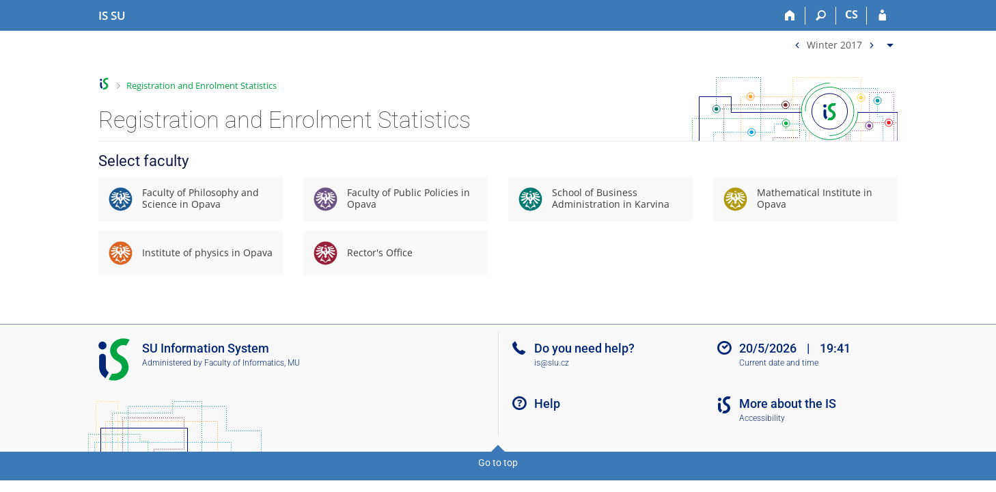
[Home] (790, 16)
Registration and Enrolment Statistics (201, 85)
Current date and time (778, 363)
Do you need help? (584, 348)
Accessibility (762, 418)
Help (547, 403)
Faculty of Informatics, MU (252, 363)
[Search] (820, 16)
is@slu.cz (551, 363)
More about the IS (787, 403)
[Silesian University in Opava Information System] (112, 16)
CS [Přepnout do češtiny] (851, 14)
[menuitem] (842, 42)
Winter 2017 (834, 44)
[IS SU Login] (882, 16)
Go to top (498, 462)
